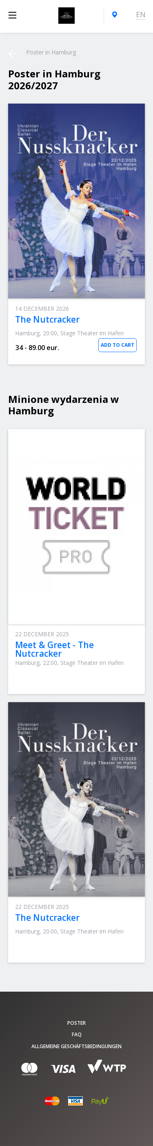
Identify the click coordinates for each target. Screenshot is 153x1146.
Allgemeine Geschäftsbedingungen (76, 1046)
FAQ (77, 1034)
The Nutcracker (47, 319)
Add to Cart (117, 344)
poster (76, 1022)
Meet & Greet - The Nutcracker (54, 649)
